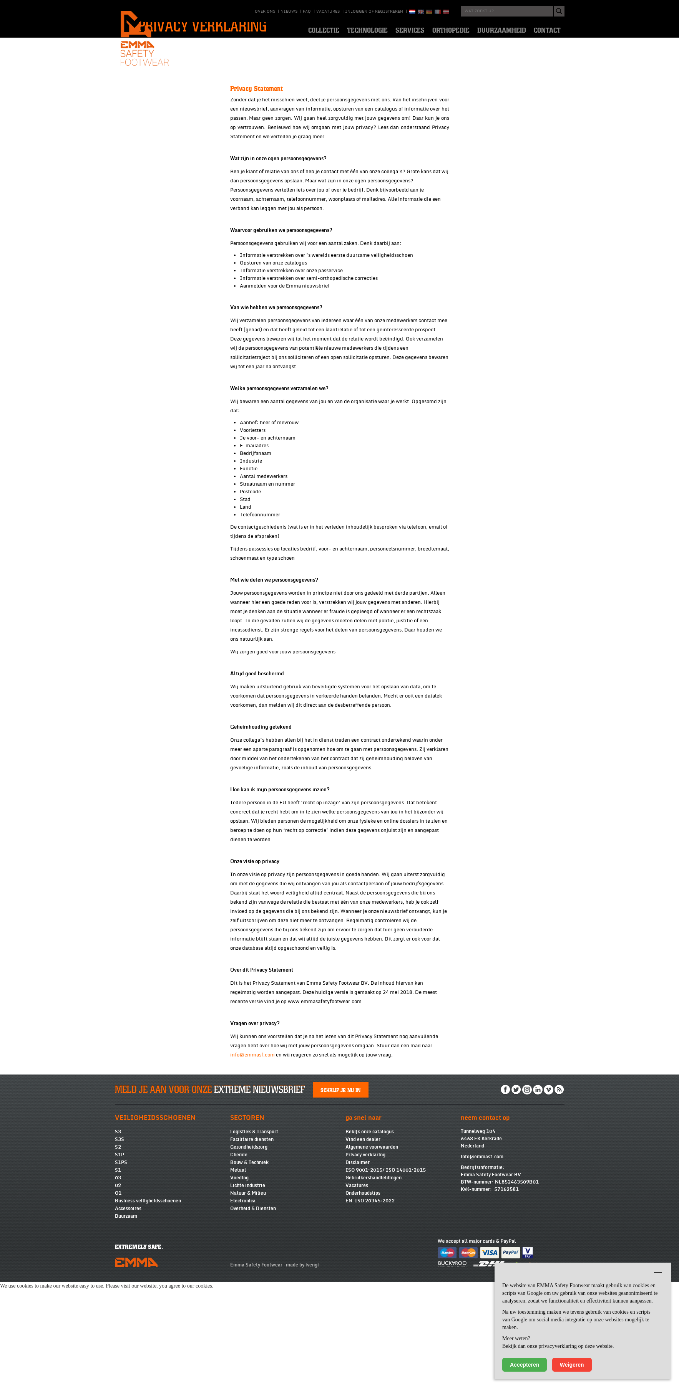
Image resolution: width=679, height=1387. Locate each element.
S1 (118, 1275)
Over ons (265, 11)
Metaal (238, 1275)
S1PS (121, 1267)
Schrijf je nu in (340, 1194)
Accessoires (128, 1313)
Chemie (238, 1259)
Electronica (243, 1305)
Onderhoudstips (362, 1298)
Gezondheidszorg (248, 1252)
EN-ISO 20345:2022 (370, 1305)
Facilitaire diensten (252, 1244)
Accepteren (524, 1365)
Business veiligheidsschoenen (148, 1305)
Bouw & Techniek (249, 1267)
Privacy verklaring (365, 1259)
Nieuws (289, 11)
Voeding (239, 1282)
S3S (119, 1244)
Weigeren (572, 1365)
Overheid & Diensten (253, 1313)
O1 (118, 1298)
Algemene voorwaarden (371, 1252)
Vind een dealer (362, 1244)
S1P (119, 1259)
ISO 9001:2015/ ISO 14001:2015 (385, 1275)
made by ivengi (302, 1370)
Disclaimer (357, 1267)
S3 (118, 1236)
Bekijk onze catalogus (369, 1236)
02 (118, 1290)
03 (118, 1282)
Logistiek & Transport (254, 1236)
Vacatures (328, 11)
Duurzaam (126, 1321)
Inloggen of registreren (374, 11)
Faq (307, 11)
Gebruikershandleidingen (373, 1282)
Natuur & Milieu (248, 1298)
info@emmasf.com (482, 1261)
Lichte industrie (247, 1290)
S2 (118, 1252)
